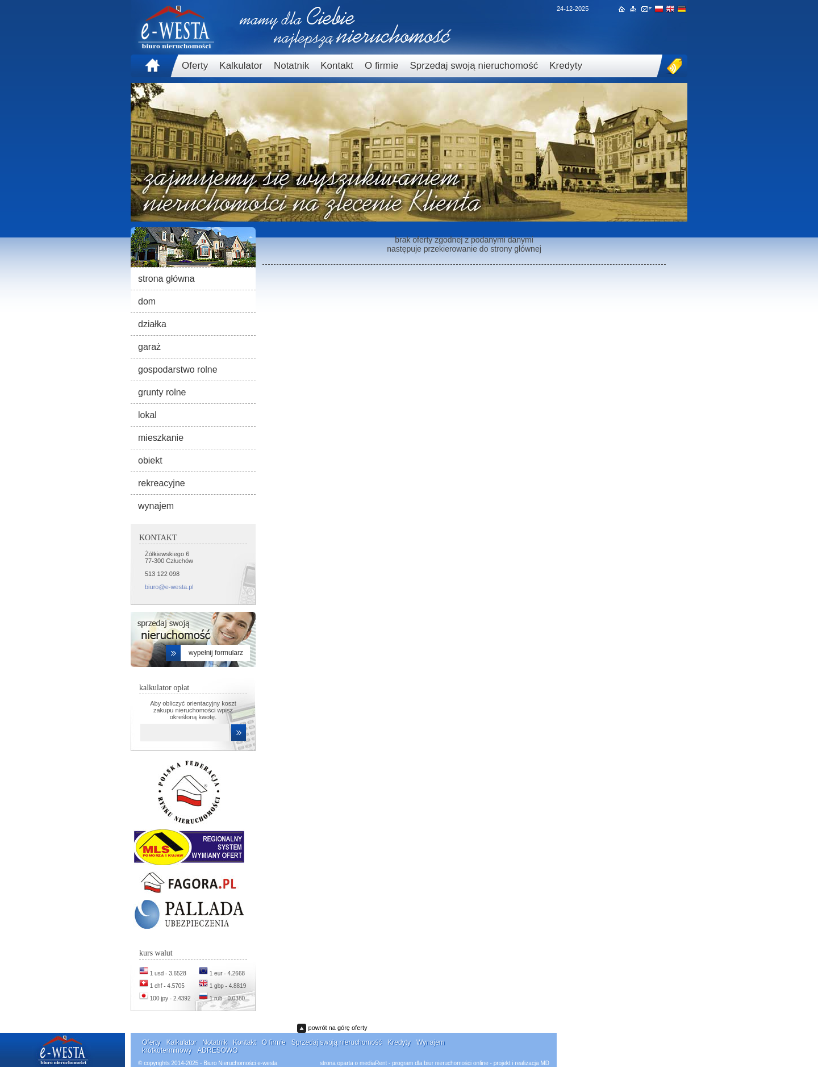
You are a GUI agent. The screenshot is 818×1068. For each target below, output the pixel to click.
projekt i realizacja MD (521, 1063)
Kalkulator (240, 65)
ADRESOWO (217, 1050)
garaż (149, 347)
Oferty (195, 65)
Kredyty (565, 65)
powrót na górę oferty (338, 1027)
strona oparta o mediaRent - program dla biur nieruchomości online (404, 1063)
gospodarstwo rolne (178, 369)
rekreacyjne (161, 483)
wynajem (156, 506)
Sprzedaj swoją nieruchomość (474, 65)
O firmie (382, 65)
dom (147, 301)
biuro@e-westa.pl (169, 586)
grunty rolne (162, 392)
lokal (147, 415)
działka (152, 324)
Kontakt (336, 65)
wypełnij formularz (216, 653)
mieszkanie (160, 438)
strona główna (166, 278)
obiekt (150, 460)
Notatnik (291, 65)
